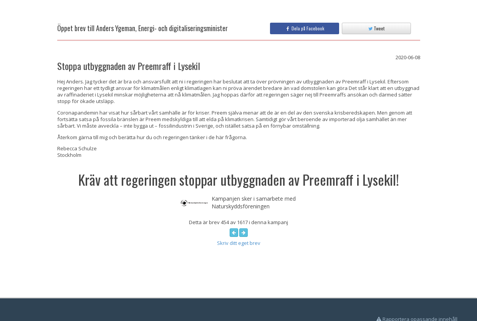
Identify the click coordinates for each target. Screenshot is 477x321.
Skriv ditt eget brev (238, 243)
